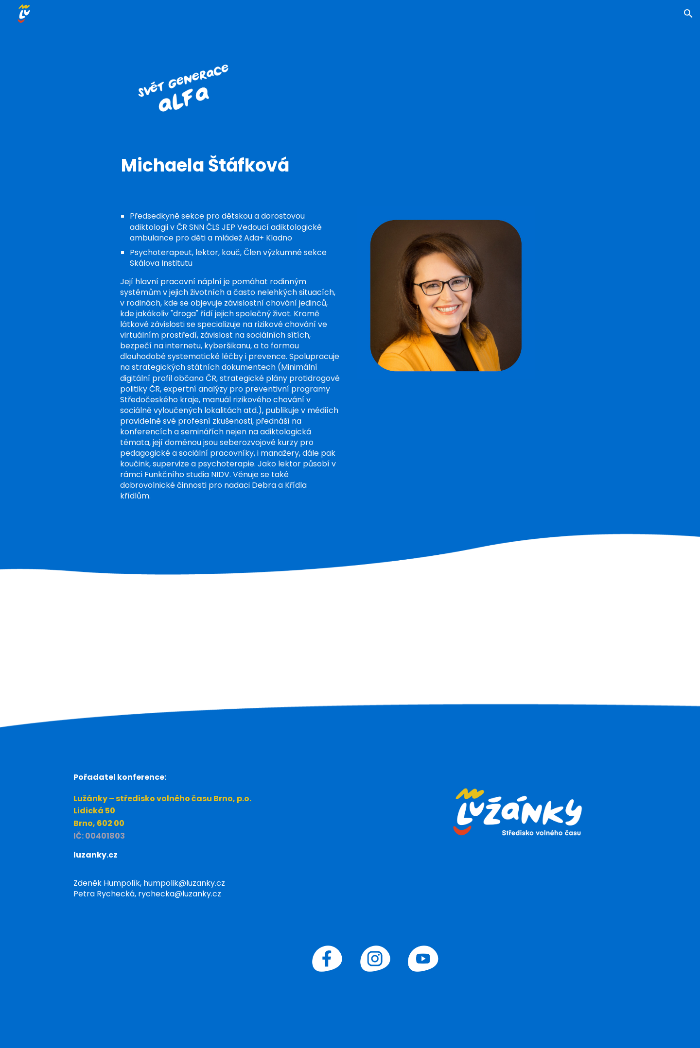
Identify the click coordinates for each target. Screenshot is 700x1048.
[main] (349, 166)
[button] (688, 13)
